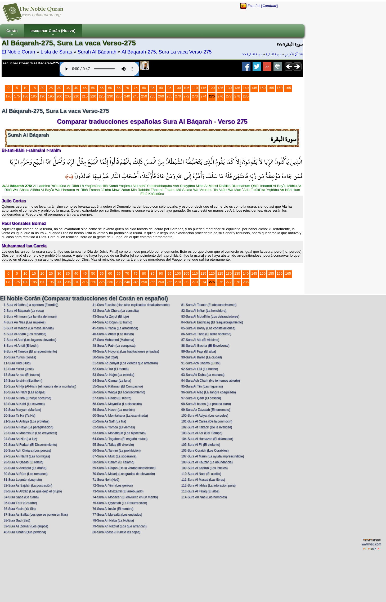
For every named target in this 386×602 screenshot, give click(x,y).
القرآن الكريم (294, 54)
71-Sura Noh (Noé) (105, 479)
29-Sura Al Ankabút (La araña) (25, 468)
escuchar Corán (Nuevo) (52, 33)
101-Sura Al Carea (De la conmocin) (206, 421)
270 (178, 96)
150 (263, 88)
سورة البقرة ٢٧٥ (251, 54)
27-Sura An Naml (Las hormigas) (27, 456)
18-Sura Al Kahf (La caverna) (24, 404)
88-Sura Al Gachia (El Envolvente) (205, 345)
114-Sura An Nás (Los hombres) (204, 497)
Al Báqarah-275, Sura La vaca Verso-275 (167, 52)
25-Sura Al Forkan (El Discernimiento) (30, 445)
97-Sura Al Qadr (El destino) (201, 398)
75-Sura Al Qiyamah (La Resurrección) (119, 503)
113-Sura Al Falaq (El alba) (200, 491)
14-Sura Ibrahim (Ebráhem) (23, 380)
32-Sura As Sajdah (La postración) (28, 485)
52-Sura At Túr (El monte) (110, 369)
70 (127, 88)
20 (42, 88)
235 (119, 96)
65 (119, 88)
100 (178, 88)
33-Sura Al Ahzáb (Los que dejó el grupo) (33, 491)
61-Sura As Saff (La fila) (109, 421)
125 (220, 88)
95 (170, 88)
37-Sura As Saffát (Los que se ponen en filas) (36, 514)
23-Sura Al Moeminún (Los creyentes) (30, 433)
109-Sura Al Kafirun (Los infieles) (204, 468)
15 (34, 88)
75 (136, 88)
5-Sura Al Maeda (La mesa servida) (29, 328)
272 (186, 96)
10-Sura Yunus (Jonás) (20, 357)
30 (59, 88)
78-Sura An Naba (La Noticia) (113, 520)
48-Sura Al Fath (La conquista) (114, 345)
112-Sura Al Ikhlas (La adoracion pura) (208, 485)
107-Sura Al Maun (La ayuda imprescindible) (212, 456)
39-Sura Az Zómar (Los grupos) (26, 526)
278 (237, 96)
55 (102, 88)
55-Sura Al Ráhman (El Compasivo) (117, 386)
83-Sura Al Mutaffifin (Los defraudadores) (210, 316)
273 (195, 96)
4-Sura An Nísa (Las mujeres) (25, 322)
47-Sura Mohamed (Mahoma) (113, 340)
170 (8, 96)
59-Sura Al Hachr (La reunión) (113, 410)
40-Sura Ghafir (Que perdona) (25, 532)
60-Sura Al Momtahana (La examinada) (120, 415)
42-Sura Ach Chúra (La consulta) (115, 311)
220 (93, 96)
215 (85, 96)
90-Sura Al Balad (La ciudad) (201, 357)
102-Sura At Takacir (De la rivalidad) (206, 427)
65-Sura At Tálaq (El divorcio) (113, 445)
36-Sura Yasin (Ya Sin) (20, 509)
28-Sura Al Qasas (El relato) (23, 462)
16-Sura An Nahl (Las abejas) (24, 392)
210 (76, 96)
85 (153, 88)
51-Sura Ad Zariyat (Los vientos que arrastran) (125, 363)
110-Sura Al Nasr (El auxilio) (201, 474)
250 (144, 96)
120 (212, 88)
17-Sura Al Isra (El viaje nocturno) (27, 398)
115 (203, 88)
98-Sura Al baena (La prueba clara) (206, 404)
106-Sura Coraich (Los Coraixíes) (205, 450)
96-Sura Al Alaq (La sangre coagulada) (208, 392)
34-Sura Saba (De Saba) (21, 497)
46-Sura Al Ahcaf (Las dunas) (113, 334)
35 (68, 88)
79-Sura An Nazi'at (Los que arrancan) (119, 526)
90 (161, 88)
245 (135, 96)
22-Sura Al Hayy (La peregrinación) (28, 427)
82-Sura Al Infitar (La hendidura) (204, 311)
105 (186, 88)
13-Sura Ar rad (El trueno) (22, 375)
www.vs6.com (371, 544)
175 (17, 96)
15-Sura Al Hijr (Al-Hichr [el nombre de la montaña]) (40, 386)
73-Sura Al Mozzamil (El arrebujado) (117, 491)
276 (220, 96)
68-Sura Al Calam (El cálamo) (113, 462)
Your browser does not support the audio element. (99, 69)
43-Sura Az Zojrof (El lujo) (110, 316)
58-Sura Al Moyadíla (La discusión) (117, 404)
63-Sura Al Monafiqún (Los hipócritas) (119, 433)
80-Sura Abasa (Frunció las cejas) (116, 532)
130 (229, 88)
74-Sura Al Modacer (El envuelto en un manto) (125, 497)
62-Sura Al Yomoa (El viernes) (113, 427)
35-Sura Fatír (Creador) (20, 503)
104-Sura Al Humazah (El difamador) (207, 439)
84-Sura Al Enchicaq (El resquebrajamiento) (212, 322)
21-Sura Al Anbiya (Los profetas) (27, 421)
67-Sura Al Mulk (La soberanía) (114, 456)
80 (144, 88)
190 (42, 96)
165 (288, 88)
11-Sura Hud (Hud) (17, 363)
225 (102, 96)
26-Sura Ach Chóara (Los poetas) (27, 450)
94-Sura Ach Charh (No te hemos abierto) (210, 380)
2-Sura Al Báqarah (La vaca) (24, 311)
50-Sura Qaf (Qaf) (105, 357)
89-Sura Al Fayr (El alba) (198, 351)
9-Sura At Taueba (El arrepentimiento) (30, 351)
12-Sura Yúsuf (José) (19, 369)
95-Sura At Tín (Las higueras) (202, 386)
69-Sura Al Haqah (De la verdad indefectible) (123, 468)
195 (51, 96)
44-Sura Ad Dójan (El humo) (112, 322)
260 (161, 96)
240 (127, 96)
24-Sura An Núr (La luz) (20, 439)
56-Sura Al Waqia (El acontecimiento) (118, 392)
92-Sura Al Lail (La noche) (199, 369)
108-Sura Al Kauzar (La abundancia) (207, 462)
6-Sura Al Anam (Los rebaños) (25, 334)
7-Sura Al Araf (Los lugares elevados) (30, 340)
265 (169, 96)
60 (110, 88)
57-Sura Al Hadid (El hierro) (111, 398)
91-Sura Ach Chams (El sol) (201, 363)
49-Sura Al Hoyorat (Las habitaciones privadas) (125, 351)
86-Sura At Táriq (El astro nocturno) (206, 334)
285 (246, 96)
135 (237, 88)
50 (93, 88)
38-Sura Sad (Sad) (17, 520)
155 (271, 88)
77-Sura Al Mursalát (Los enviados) (117, 514)
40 (76, 88)
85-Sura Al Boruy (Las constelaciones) (208, 328)
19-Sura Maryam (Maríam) (22, 410)
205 (68, 96)
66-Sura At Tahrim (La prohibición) (116, 450)
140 (246, 88)
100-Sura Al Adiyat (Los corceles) (204, 415)
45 (85, 88)
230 (110, 96)
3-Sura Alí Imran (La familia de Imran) (30, 316)
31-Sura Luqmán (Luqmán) (23, 479)
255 (152, 96)
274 (203, 96)
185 (34, 96)
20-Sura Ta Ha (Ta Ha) (19, 415)
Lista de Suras (56, 52)
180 (25, 96)
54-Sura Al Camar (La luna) (111, 380)
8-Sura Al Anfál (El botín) (21, 345)
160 (279, 88)
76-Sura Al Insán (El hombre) (112, 509)
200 (59, 96)
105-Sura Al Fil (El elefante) (200, 445)
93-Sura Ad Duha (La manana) (203, 375)
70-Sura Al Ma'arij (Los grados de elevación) (123, 474)
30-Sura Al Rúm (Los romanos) (25, 474)
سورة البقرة (273, 54)
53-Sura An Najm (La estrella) (113, 375)
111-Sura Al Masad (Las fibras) (203, 479)
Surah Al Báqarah (97, 52)
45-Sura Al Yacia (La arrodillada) (115, 328)
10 (26, 88)
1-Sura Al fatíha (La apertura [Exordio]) (31, 305)
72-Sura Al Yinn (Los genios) (112, 485)
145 (254, 88)
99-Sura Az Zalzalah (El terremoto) (205, 410)
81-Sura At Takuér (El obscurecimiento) (209, 305)
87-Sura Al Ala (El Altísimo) (200, 340)
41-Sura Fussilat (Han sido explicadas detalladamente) (131, 305)
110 (195, 88)
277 (229, 96)
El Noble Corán (18, 52)
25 (51, 88)
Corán (11, 33)
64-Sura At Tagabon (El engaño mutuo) (119, 439)
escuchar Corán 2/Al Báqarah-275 (31, 63)
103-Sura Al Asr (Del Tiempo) (201, 433)
